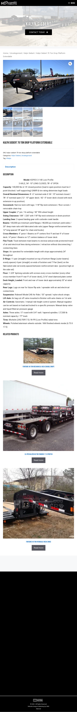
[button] (38, 32)
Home (5, 53)
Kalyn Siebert (29, 53)
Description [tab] (10, 167)
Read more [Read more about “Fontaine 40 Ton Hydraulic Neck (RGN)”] (38, 548)
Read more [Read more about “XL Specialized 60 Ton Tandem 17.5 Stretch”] (38, 460)
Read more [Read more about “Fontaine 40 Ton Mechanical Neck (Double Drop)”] (38, 373)
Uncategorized (16, 53)
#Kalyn (8, 158)
